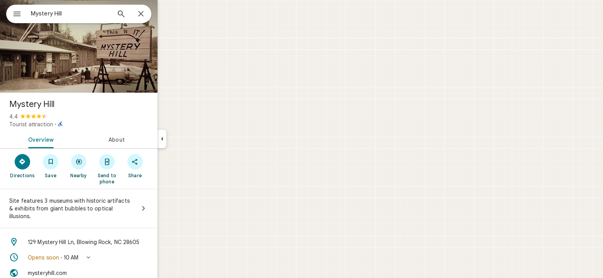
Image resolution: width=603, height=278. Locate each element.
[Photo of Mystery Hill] (106, 46)
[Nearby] (107, 166)
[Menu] (14, 13)
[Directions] (50, 166)
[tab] (67, 139)
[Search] (149, 15)
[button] (106, 257)
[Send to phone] (134, 169)
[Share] (163, 166)
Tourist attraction (59, 124)
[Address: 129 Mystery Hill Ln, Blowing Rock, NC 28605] (106, 242)
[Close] (168, 14)
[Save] (78, 166)
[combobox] (90, 13)
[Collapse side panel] (189, 139)
